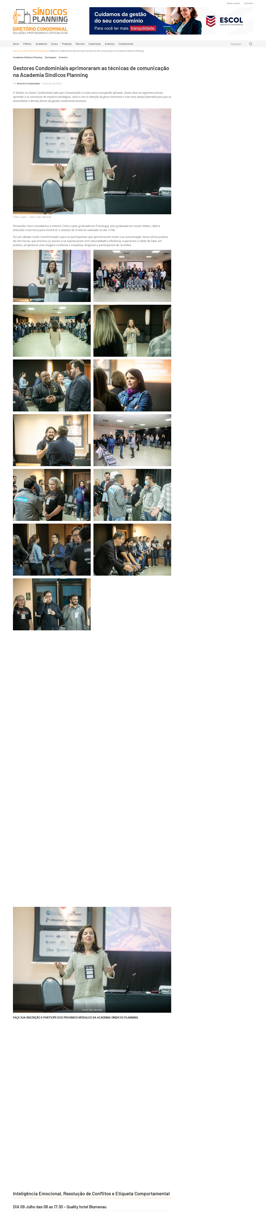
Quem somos (233, 3)
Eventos (110, 43)
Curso (54, 43)
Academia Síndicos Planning (33, 50)
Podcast (67, 43)
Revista (80, 43)
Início (16, 43)
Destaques (50, 57)
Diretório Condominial (28, 83)
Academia (41, 43)
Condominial (126, 43)
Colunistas (95, 43)
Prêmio (27, 43)
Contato (248, 3)
